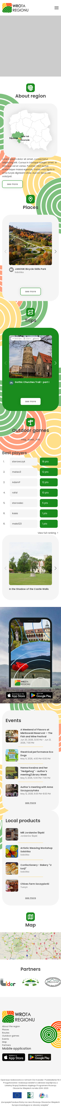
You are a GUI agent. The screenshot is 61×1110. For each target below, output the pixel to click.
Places (5, 1029)
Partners (6, 1045)
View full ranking (48, 533)
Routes (5, 1032)
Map (4, 1041)
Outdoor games (10, 1035)
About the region (11, 1026)
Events (5, 1038)
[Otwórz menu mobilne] (56, 8)
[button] (55, 251)
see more (12, 184)
